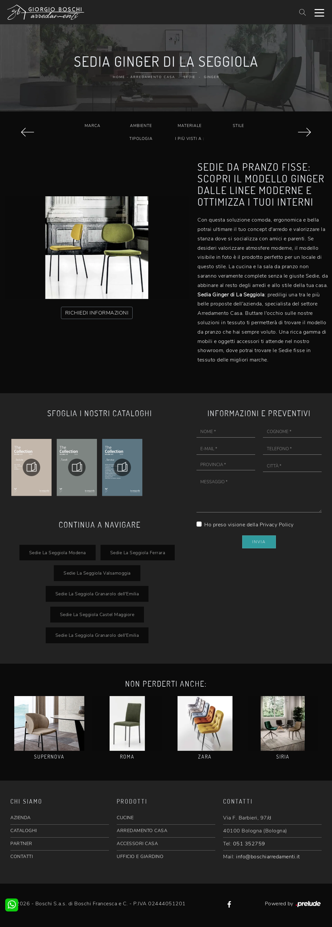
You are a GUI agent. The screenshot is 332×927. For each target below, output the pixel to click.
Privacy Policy (277, 524)
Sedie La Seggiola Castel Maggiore (97, 614)
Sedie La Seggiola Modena (57, 552)
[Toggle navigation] (319, 12)
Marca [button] (93, 125)
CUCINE (125, 818)
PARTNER (21, 844)
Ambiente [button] (141, 125)
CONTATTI (21, 856)
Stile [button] (238, 125)
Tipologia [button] (141, 138)
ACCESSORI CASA (137, 844)
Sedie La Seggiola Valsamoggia (97, 573)
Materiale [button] (190, 125)
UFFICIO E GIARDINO (140, 856)
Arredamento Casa (152, 77)
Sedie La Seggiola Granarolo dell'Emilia (97, 593)
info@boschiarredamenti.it (268, 856)
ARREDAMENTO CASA (142, 831)
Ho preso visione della (249, 524)
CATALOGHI (23, 831)
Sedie (190, 77)
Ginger (211, 77)
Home (119, 77)
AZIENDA (20, 818)
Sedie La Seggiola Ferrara (137, 552)
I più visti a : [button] (189, 138)
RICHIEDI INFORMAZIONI (97, 312)
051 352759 (249, 843)
